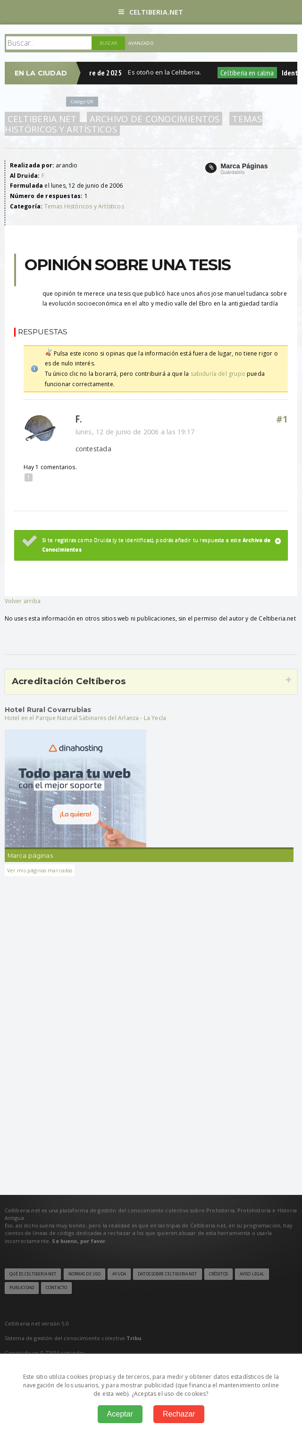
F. (44, 176)
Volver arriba (23, 601)
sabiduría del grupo (218, 374)
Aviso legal (252, 1274)
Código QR (82, 102)
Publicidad (21, 1288)
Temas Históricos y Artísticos (84, 206)
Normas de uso (84, 1274)
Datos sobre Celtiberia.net (167, 1274)
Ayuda (119, 1274)
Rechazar (179, 1414)
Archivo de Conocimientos (155, 118)
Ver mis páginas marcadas (40, 870)
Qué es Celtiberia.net (33, 1274)
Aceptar (120, 1414)
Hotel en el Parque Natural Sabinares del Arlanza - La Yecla (86, 718)
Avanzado (141, 43)
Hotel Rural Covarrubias (48, 709)
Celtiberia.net (150, 12)
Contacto (56, 1288)
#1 (282, 419)
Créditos (218, 1274)
